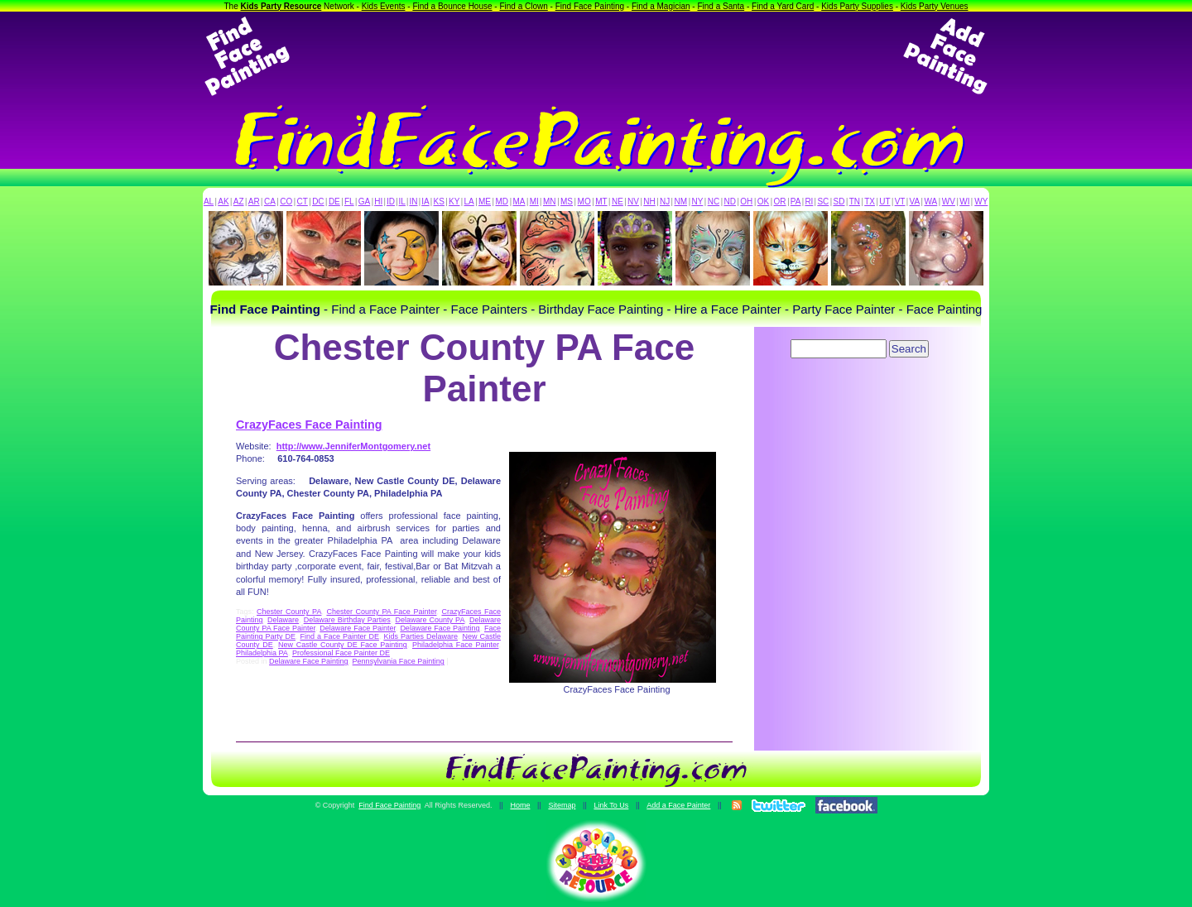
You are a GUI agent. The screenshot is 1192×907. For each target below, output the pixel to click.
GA (364, 201)
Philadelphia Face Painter (455, 645)
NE (617, 201)
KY (454, 201)
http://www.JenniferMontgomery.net (353, 446)
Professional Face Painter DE (341, 653)
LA (469, 201)
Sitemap (561, 805)
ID (391, 201)
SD (839, 201)
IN (413, 201)
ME (484, 201)
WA (931, 201)
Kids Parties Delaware (420, 636)
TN (854, 201)
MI (534, 201)
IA (425, 201)
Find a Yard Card (783, 6)
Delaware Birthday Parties (347, 620)
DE (334, 201)
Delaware (283, 620)
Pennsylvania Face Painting (399, 661)
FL (349, 201)
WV (948, 201)
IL (402, 201)
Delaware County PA (429, 620)
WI (964, 201)
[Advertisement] (596, 56)
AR (254, 201)
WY (981, 201)
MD (502, 201)
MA (519, 201)
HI (378, 201)
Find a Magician (661, 6)
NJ (665, 201)
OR (780, 201)
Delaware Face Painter (358, 628)
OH (746, 201)
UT (884, 201)
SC (823, 201)
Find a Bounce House (452, 6)
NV (633, 201)
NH (649, 201)
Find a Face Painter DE (339, 636)
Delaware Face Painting (439, 628)
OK (763, 201)
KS (439, 201)
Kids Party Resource (281, 6)
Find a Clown (523, 6)
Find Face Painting (589, 6)
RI (809, 201)
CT (302, 201)
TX (869, 201)
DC (318, 201)
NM (681, 201)
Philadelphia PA (262, 653)
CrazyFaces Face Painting (309, 424)
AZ (238, 201)
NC (713, 201)
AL (209, 201)
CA (270, 201)
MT (601, 201)
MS (566, 201)
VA (915, 201)
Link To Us (611, 805)
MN (549, 201)
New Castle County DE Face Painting (342, 645)
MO (584, 201)
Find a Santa (720, 6)
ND (730, 201)
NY (697, 201)
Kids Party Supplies (857, 6)
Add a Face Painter (678, 805)
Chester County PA (289, 611)
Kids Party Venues (934, 6)
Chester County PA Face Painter (381, 611)
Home (520, 805)
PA (796, 201)
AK (223, 201)
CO (286, 201)
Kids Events (384, 6)
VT (900, 201)
